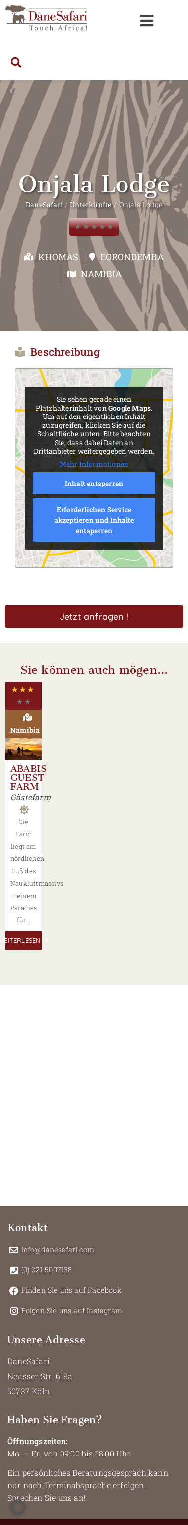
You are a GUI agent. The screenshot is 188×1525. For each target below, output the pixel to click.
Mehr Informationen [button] (94, 463)
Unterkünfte (90, 204)
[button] (18, 1507)
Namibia (101, 273)
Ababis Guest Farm (28, 777)
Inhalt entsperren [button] (94, 483)
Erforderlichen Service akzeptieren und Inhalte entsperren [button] (94, 520)
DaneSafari (44, 204)
